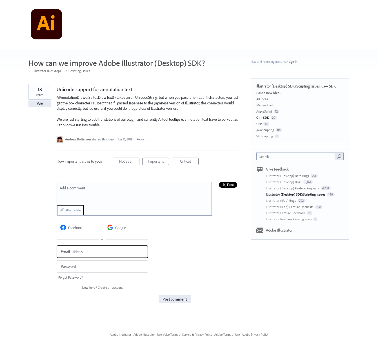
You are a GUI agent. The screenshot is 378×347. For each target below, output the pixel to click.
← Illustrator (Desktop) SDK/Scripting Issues (59, 71)
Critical (189, 162)
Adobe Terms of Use (227, 335)
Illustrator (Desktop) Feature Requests (293, 188)
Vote (40, 104)
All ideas (262, 99)
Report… (142, 139)
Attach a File (73, 210)
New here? (102, 287)
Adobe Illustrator (279, 230)
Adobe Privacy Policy (255, 335)
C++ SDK (328, 86)
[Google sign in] (126, 227)
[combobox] (297, 156)
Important (158, 162)
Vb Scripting (264, 136)
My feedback (265, 105)
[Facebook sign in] (79, 227)
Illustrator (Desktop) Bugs (284, 182)
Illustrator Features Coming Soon (289, 219)
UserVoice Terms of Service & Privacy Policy (184, 335)
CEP (259, 124)
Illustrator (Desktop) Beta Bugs (288, 176)
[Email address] (102, 251)
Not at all (129, 162)
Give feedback (277, 169)
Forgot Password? (70, 277)
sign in (293, 62)
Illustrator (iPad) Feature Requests (290, 207)
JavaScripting (265, 130)
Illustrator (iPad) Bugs (281, 200)
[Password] (102, 266)
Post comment (175, 299)
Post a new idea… (269, 93)
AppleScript (264, 111)
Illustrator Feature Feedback (286, 213)
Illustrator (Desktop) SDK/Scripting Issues (288, 86)
